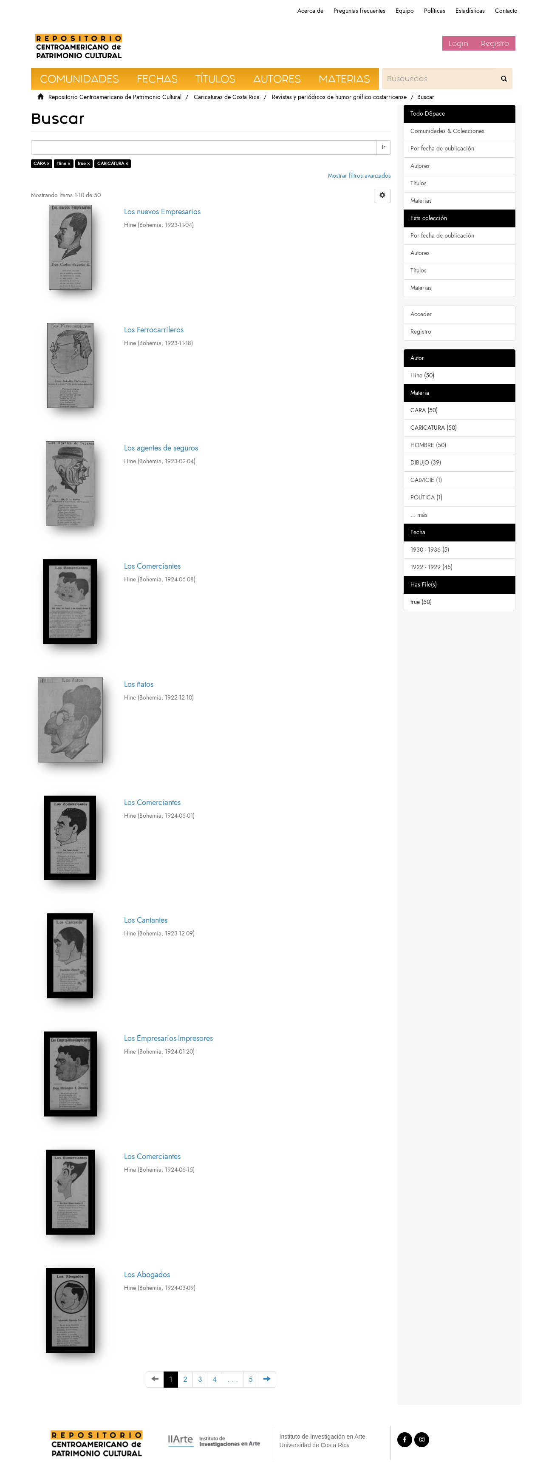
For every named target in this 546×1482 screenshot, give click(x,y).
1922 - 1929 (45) (431, 567)
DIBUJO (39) (425, 463)
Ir (383, 147)
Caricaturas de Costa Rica (227, 97)
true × (84, 163)
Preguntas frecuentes (359, 11)
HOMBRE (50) (428, 445)
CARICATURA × (112, 163)
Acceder (421, 314)
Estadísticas (470, 11)
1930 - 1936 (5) (429, 550)
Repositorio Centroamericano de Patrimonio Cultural (114, 97)
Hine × (64, 163)
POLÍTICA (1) (426, 497)
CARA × (42, 163)
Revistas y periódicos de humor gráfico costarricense (339, 97)
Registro (495, 43)
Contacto (506, 11)
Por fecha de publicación (442, 149)
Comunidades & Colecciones (447, 131)
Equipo (405, 11)
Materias (421, 201)
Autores (420, 166)
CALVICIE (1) (426, 480)
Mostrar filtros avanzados (359, 176)
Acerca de (310, 11)
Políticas (434, 11)
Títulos (418, 183)
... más (418, 515)
